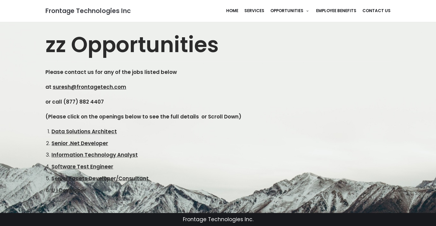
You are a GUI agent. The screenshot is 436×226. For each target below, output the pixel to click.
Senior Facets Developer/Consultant (100, 178)
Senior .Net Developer (79, 143)
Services (254, 11)
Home (232, 11)
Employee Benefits (336, 11)
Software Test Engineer (82, 166)
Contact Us (376, 11)
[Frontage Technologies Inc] (88, 10)
